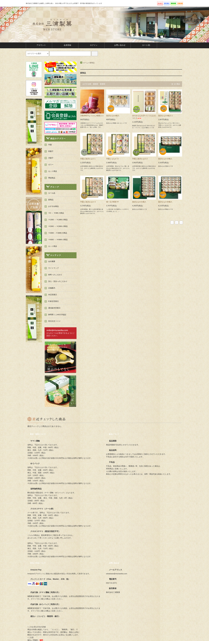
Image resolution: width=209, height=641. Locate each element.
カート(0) (144, 45)
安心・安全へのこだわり (57, 281)
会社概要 (51, 261)
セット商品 (52, 246)
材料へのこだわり (55, 275)
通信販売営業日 (54, 308)
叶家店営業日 (53, 301)
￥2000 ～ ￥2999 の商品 (58, 226)
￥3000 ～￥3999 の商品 (57, 233)
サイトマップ (53, 268)
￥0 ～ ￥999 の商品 (56, 213)
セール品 (51, 193)
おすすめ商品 (53, 206)
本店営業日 (52, 295)
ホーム (85, 63)
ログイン (91, 45)
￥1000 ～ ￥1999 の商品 (58, 220)
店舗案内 (51, 288)
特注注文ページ (54, 321)
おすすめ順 (87, 84)
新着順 (102, 84)
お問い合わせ (117, 45)
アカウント (39, 45)
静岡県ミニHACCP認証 (57, 315)
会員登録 (65, 45)
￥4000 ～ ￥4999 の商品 (58, 240)
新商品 (92, 63)
